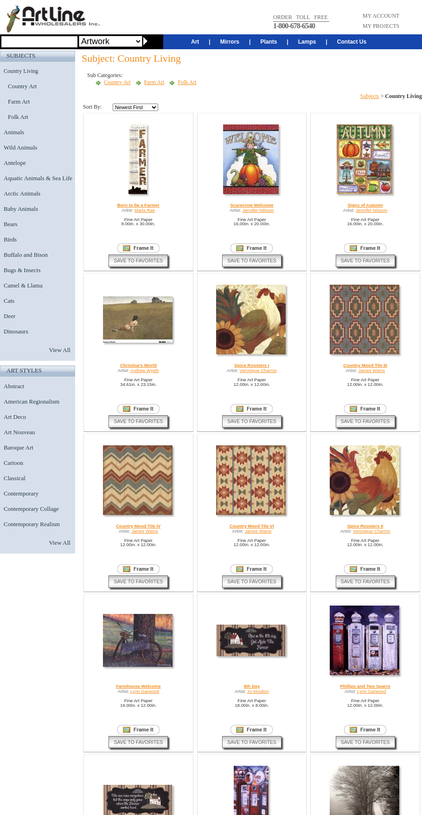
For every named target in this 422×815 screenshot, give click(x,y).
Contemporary (21, 493)
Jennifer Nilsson (258, 210)
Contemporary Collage (31, 508)
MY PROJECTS (381, 26)
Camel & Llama (23, 285)
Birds (10, 239)
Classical (15, 478)
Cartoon (13, 462)
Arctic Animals (22, 193)
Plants (268, 42)
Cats (9, 300)
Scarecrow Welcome (251, 205)
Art (195, 42)
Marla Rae (144, 210)
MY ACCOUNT (381, 16)
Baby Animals (21, 208)
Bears (11, 224)
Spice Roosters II (365, 525)
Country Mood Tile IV (138, 525)
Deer (9, 316)
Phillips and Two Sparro (365, 686)
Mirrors (229, 42)
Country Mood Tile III (365, 365)
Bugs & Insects (22, 270)
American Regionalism (31, 401)
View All (59, 349)
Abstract (14, 386)
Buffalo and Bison (26, 254)
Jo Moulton (258, 691)
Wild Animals (20, 147)
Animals (14, 132)
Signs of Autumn (365, 205)
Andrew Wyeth (144, 370)
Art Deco (15, 416)
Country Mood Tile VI (252, 525)
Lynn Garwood (144, 691)
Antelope (15, 162)
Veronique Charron (258, 370)
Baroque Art (18, 447)
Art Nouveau (19, 432)
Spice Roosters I (251, 365)
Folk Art (18, 116)
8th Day (252, 686)
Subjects (369, 96)
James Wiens (371, 370)
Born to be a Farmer (138, 205)
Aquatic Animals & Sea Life (38, 178)
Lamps (307, 42)
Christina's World (138, 365)
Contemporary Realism (32, 524)
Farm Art (19, 101)
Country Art (22, 86)
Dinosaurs (16, 331)
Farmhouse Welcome (138, 686)
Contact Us (351, 42)
